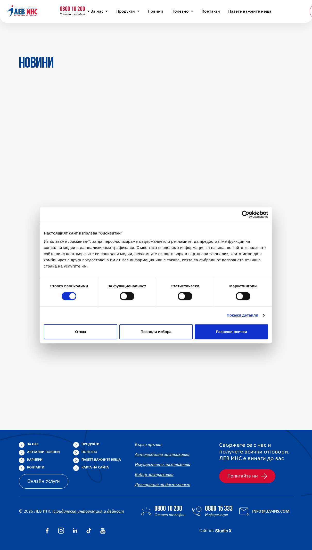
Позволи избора (156, 331)
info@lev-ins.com (135, 9)
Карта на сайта (95, 468)
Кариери (35, 460)
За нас (92, 33)
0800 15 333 (81, 7)
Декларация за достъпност (162, 485)
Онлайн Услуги (43, 481)
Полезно (175, 33)
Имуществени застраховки (162, 465)
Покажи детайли (242, 315)
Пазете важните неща (101, 460)
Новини (148, 33)
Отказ (80, 331)
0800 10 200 (32, 7)
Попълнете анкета (250, 9)
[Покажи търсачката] (220, 9)
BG (286, 33)
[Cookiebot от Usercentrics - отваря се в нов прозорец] (245, 214)
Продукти (121, 33)
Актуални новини (43, 452)
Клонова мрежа (289, 9)
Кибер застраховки (154, 475)
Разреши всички (231, 331)
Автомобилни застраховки (162, 454)
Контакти (204, 33)
